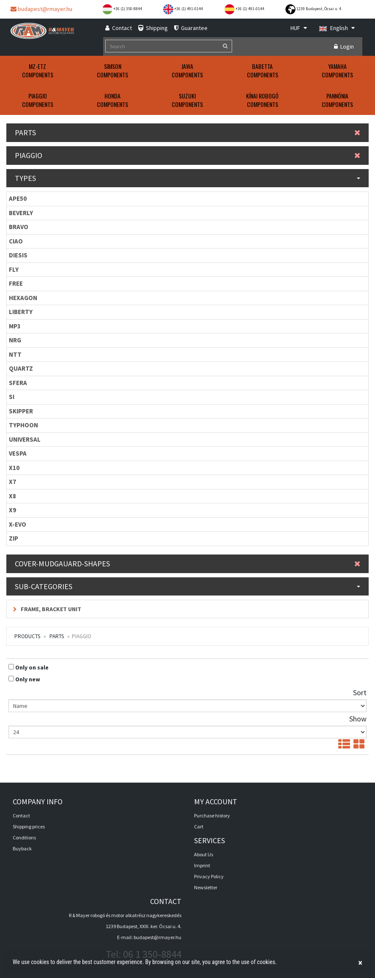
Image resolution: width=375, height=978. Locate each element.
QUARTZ (21, 368)
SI (11, 397)
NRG (15, 340)
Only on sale (32, 667)
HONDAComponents (112, 100)
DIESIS (18, 255)
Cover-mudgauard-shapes (187, 563)
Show (358, 719)
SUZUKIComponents (187, 100)
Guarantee (191, 28)
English (337, 28)
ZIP (13, 538)
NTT (15, 354)
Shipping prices (29, 826)
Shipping (153, 28)
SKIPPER (21, 411)
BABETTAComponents (262, 70)
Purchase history (212, 815)
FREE (16, 283)
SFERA (18, 383)
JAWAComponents (187, 70)
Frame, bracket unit (47, 609)
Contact (118, 28)
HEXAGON (23, 298)
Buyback (22, 848)
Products (27, 636)
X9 (12, 510)
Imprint (202, 865)
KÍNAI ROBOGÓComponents (262, 100)
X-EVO (17, 524)
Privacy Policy (209, 876)
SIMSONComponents (112, 70)
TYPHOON (23, 425)
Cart (198, 826)
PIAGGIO (187, 155)
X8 (12, 496)
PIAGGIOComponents (37, 100)
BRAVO (18, 227)
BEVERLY (21, 213)
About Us (203, 854)
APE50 (18, 198)
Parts (187, 132)
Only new (27, 679)
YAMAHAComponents (337, 70)
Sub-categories (187, 586)
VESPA (18, 453)
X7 (12, 482)
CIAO (16, 241)
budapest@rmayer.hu (41, 9)
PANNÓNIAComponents (337, 100)
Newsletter (205, 887)
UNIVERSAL (25, 439)
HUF (298, 28)
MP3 (15, 326)
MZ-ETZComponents (37, 70)
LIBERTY (21, 312)
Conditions (24, 837)
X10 (14, 468)
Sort (360, 692)
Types (187, 178)
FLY (14, 269)
